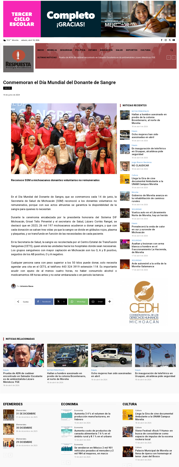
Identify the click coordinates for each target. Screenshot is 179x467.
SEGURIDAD (137, 196)
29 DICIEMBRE (23, 420)
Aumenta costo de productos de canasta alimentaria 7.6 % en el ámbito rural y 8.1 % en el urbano (94, 409)
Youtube (172, 460)
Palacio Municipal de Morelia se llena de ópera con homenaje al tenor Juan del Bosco (154, 424)
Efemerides (21, 389)
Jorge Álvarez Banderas (142, 154)
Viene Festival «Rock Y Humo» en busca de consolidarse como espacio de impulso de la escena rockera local (154, 408)
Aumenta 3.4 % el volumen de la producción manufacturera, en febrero (95, 393)
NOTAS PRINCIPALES (140, 111)
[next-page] (10, 434)
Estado (134, 127)
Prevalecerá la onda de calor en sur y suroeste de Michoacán (149, 213)
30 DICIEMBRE (23, 406)
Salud (7, 88)
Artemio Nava (26, 286)
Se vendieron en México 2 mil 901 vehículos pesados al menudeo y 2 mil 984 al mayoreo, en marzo (95, 424)
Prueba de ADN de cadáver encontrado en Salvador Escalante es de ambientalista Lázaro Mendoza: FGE (107, 57)
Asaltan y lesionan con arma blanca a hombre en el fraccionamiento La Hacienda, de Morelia (149, 228)
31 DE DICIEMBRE (24, 392)
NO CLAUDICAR (139, 157)
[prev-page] (5, 434)
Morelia (135, 182)
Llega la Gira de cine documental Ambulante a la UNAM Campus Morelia (147, 172)
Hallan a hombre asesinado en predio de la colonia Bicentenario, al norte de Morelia (150, 116)
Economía (78, 389)
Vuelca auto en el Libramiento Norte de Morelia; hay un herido (149, 200)
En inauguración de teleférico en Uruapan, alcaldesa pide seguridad (148, 144)
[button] (172, 50)
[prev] (169, 57)
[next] (174, 57)
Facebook (142, 460)
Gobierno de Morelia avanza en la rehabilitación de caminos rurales (148, 186)
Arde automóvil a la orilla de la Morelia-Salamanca (146, 242)
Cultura (135, 166)
